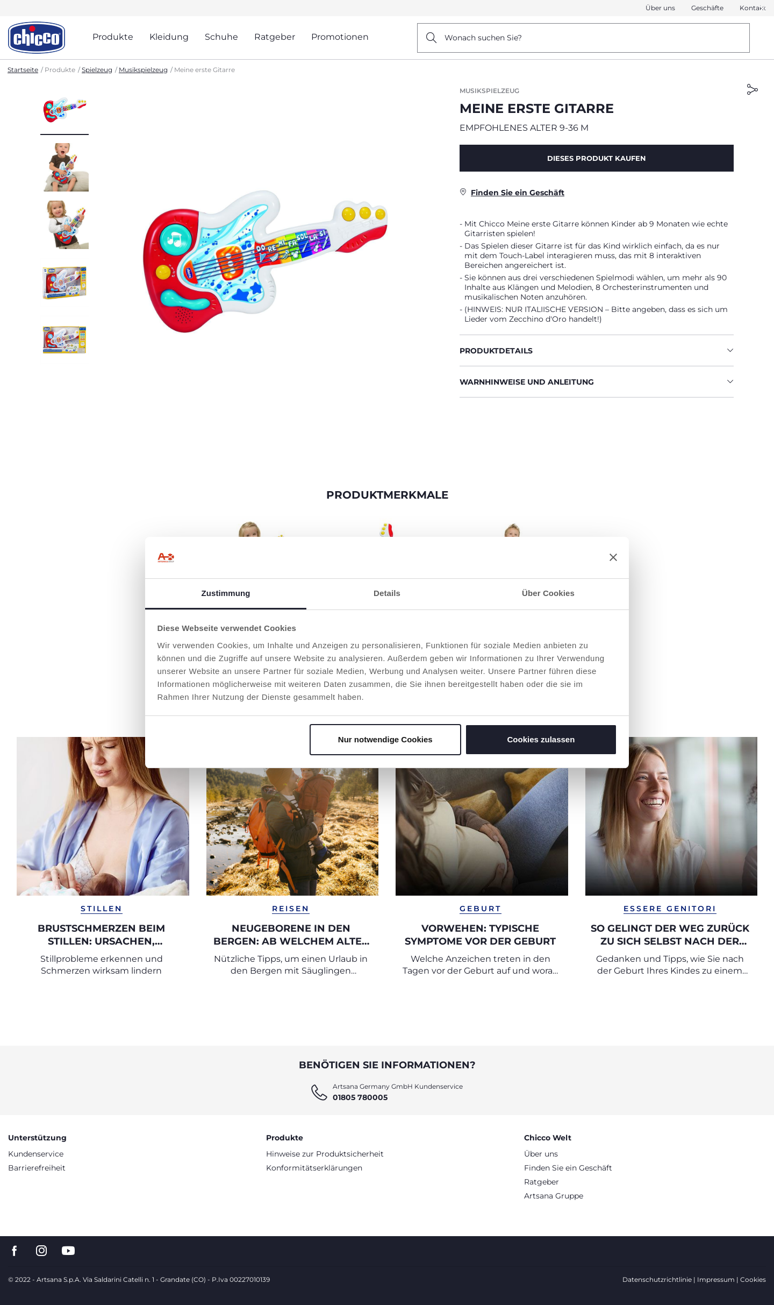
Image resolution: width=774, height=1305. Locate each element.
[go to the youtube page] (68, 1251)
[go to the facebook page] (14, 1251)
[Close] (763, 8)
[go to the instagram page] (41, 1251)
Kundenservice (35, 1154)
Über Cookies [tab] (548, 593)
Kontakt (753, 8)
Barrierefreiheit (37, 1168)
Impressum (716, 1279)
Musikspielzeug (143, 70)
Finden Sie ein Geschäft (568, 1168)
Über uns (660, 8)
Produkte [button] (112, 37)
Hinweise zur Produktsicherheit (325, 1154)
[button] (762, 8)
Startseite (23, 70)
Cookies (753, 1279)
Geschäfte (707, 8)
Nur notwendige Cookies (385, 739)
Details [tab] (387, 593)
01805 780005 (360, 1097)
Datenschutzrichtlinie (657, 1279)
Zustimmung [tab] (226, 593)
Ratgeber (541, 1182)
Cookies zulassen (541, 739)
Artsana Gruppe (553, 1196)
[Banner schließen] (613, 558)
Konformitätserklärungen (314, 1168)
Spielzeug (97, 70)
